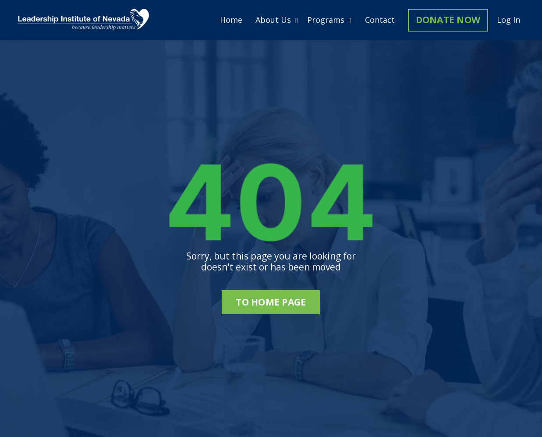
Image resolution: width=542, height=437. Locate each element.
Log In (508, 19)
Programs (329, 20)
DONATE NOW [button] (448, 20)
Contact (380, 20)
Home (231, 20)
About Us (276, 20)
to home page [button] (271, 302)
